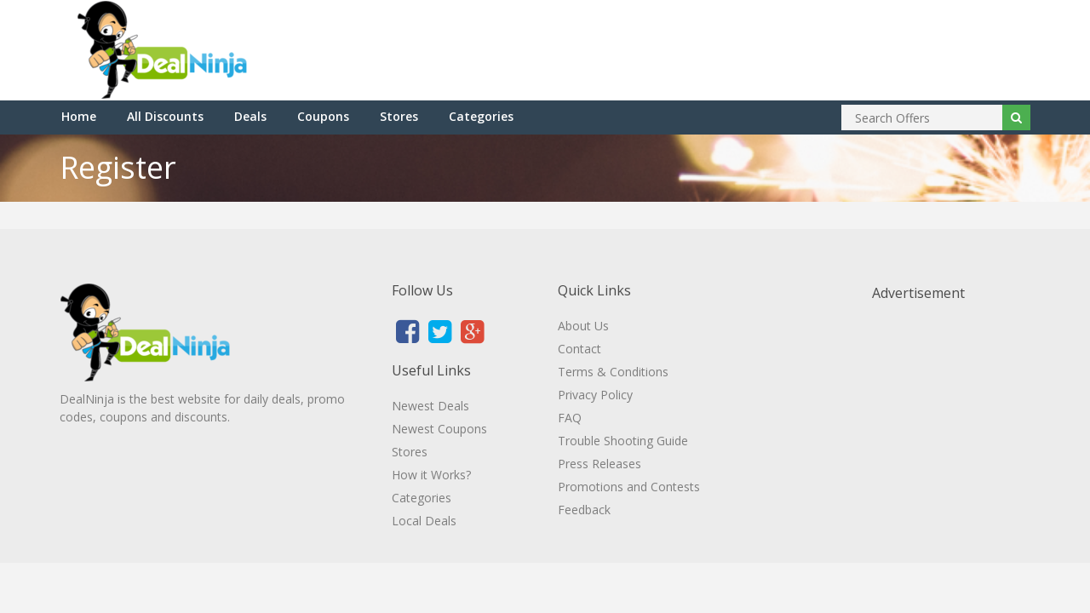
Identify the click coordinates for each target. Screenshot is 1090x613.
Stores (399, 116)
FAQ (570, 418)
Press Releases (599, 463)
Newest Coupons (439, 429)
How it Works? (431, 475)
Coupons (323, 116)
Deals (250, 116)
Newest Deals (430, 406)
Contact (579, 349)
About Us (583, 326)
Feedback (584, 509)
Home (78, 116)
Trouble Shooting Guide (623, 441)
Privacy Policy (595, 395)
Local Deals (424, 521)
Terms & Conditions (613, 372)
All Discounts (165, 116)
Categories (481, 116)
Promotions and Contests (629, 486)
